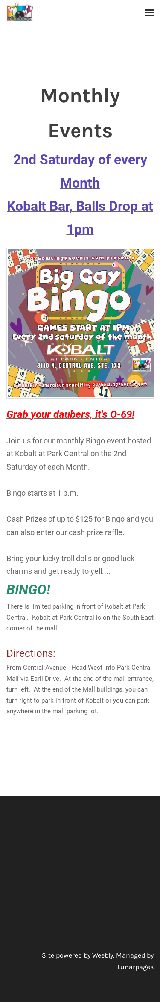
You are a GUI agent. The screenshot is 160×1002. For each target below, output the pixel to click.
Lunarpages (135, 967)
